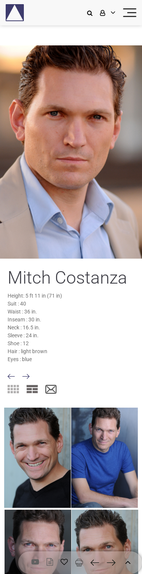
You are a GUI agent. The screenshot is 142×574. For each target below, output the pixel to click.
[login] (106, 13)
